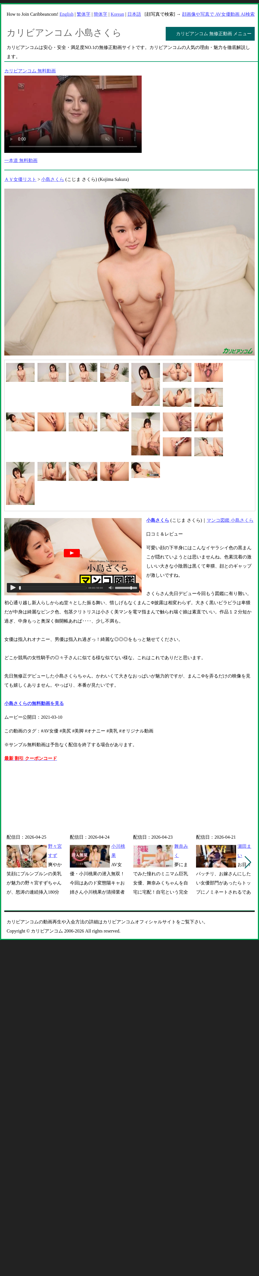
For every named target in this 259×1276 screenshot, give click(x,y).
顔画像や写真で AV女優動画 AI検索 (218, 14)
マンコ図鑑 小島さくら (230, 520)
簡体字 (100, 14)
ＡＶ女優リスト (20, 179)
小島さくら (52, 179)
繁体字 (83, 14)
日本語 (134, 14)
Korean (117, 14)
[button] (248, 862)
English (67, 14)
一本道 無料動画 (20, 160)
